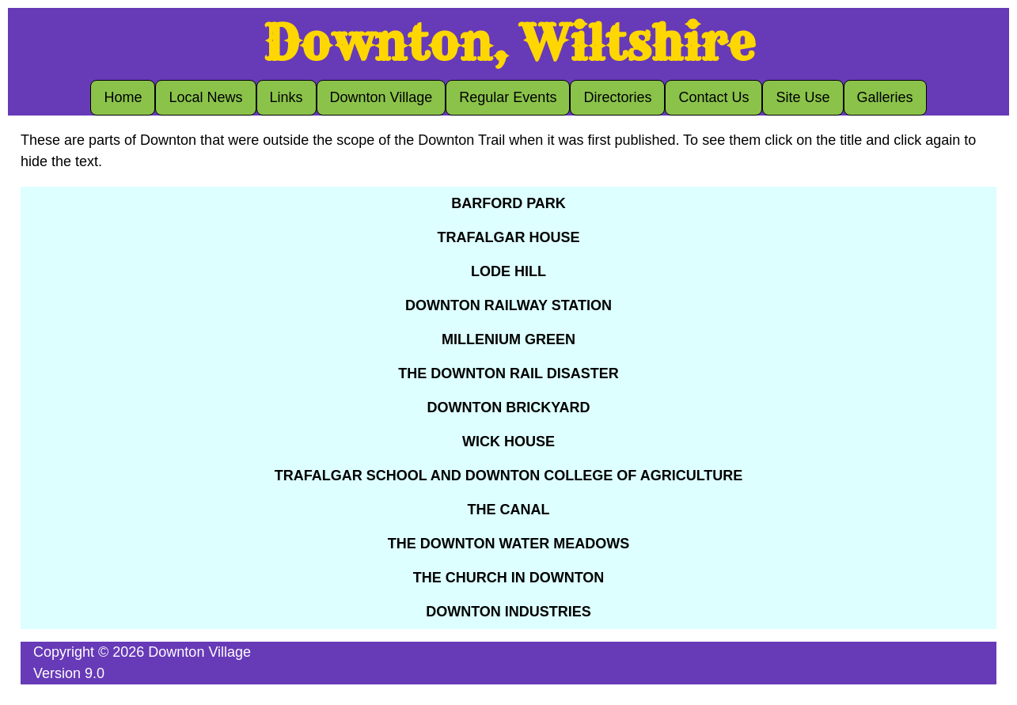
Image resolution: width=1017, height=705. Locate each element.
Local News (205, 97)
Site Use (802, 97)
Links (286, 97)
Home (123, 97)
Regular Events (507, 97)
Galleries (885, 97)
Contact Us (713, 97)
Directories (617, 97)
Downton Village (381, 97)
